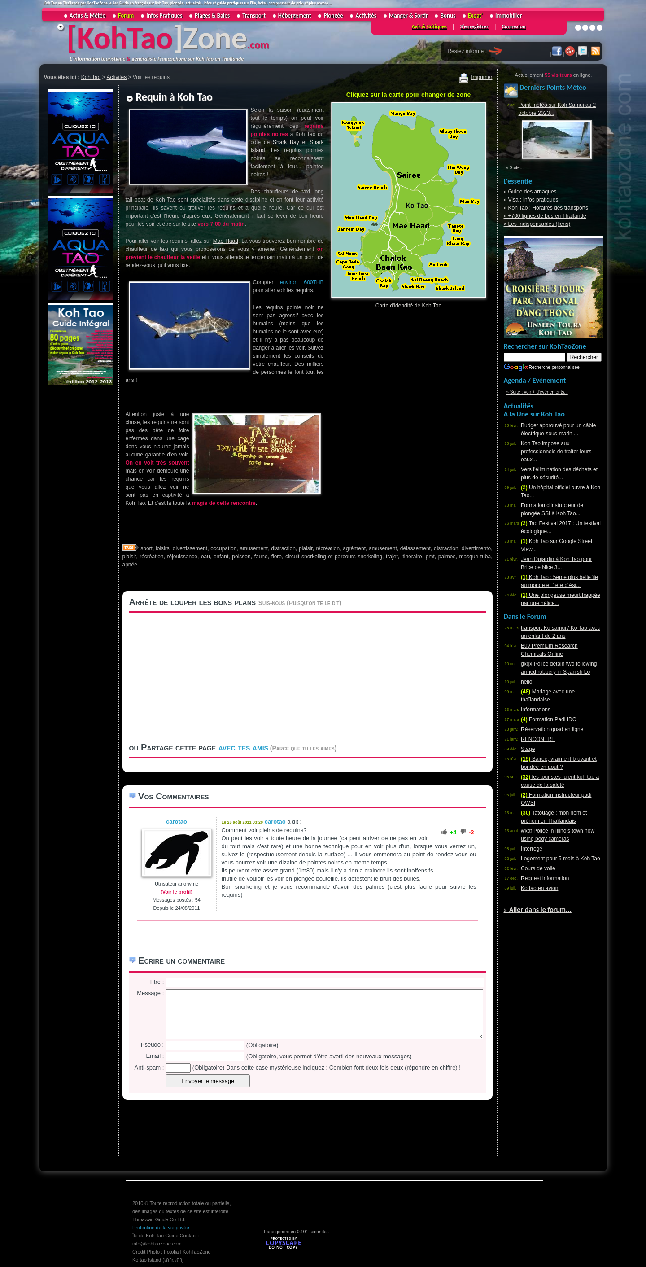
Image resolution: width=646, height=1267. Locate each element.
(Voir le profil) (176, 891)
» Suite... (515, 167)
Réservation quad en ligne (552, 729)
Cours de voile (538, 868)
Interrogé (531, 849)
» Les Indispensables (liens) (537, 224)
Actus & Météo (88, 15)
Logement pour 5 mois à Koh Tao (560, 858)
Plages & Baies (212, 15)
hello (526, 682)
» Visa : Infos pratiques (531, 200)
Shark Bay (286, 142)
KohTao (125, 37)
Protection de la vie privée (160, 1227)
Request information (545, 878)
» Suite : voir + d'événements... (537, 392)
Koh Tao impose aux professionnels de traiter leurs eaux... (556, 451)
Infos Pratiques (164, 15)
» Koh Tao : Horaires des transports (546, 208)
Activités (366, 15)
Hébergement (294, 15)
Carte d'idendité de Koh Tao (408, 306)
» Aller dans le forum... (538, 909)
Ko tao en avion (539, 888)
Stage (528, 749)
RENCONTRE (538, 739)
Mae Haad (225, 241)
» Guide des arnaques (530, 192)
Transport (254, 15)
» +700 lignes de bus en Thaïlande (545, 216)
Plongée (333, 15)
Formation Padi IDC (548, 719)
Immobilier (508, 15)
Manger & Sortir (408, 15)
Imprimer (475, 77)
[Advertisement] (80, 521)
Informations (535, 709)
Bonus (448, 15)
